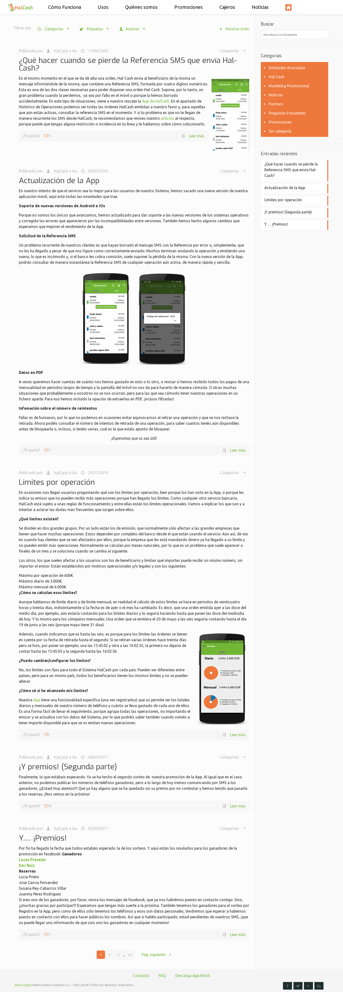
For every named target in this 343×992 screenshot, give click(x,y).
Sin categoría (280, 131)
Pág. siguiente (158, 954)
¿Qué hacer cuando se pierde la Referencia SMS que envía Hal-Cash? (128, 64)
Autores (132, 29)
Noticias (276, 95)
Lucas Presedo (32, 860)
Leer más (196, 136)
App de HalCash (155, 101)
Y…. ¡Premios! (43, 838)
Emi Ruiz (27, 865)
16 (129, 954)
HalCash (61, 51)
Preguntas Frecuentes (287, 113)
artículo (167, 118)
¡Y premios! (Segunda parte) (68, 767)
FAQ (162, 975)
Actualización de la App (59, 181)
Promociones (280, 122)
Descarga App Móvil (192, 975)
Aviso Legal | (23, 985)
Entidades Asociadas (287, 68)
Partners (276, 104)
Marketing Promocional (289, 86)
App (36, 700)
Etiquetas (94, 29)
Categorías (54, 29)
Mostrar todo (232, 29)
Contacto (141, 975)
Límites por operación (57, 482)
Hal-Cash (276, 77)
